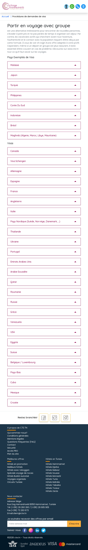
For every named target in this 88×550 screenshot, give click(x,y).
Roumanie (15, 291)
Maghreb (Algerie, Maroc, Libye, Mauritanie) (33, 135)
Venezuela (16, 322)
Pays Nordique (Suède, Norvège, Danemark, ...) (35, 221)
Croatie (14, 402)
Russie (13, 302)
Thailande (15, 231)
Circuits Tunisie (14, 482)
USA (12, 332)
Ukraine (14, 241)
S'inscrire (74, 523)
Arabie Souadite (18, 271)
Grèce (13, 312)
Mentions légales (15, 438)
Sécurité (11, 447)
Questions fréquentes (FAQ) (21, 441)
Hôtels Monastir (53, 476)
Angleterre (16, 201)
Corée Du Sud (17, 105)
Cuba (13, 382)
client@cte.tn (20, 513)
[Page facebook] (24, 530)
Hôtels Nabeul (52, 470)
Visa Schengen (18, 161)
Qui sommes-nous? (17, 432)
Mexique (14, 392)
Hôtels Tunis (52, 479)
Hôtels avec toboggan (18, 470)
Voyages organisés (16, 479)
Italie (13, 211)
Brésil (13, 125)
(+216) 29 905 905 (40, 507)
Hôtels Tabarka (53, 485)
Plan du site (13, 453)
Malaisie (14, 65)
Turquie (14, 85)
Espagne (15, 181)
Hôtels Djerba (52, 467)
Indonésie (15, 115)
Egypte (14, 342)
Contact (11, 444)
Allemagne (16, 171)
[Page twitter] (43, 530)
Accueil (7, 16)
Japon (13, 75)
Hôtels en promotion (17, 464)
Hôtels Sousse (52, 473)
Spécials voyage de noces (20, 473)
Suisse (13, 352)
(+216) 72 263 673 (20, 510)
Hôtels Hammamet (55, 464)
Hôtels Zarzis (52, 491)
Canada (14, 151)
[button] (66, 6)
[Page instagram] (31, 530)
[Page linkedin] (37, 530)
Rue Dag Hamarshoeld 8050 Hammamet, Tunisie (31, 504)
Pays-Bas (15, 372)
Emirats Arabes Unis (20, 261)
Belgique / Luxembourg (22, 362)
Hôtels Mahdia (53, 482)
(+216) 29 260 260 (20, 507)
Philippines (16, 95)
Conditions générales (17, 435)
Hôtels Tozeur (52, 488)
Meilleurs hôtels (15, 467)
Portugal (15, 251)
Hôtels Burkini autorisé (18, 476)
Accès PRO (12, 450)
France (14, 191)
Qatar (13, 281)
